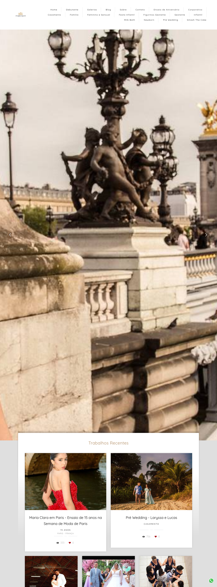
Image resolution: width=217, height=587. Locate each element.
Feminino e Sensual (98, 14)
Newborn (149, 20)
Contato (140, 9)
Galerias (92, 9)
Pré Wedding (170, 20)
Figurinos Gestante (154, 14)
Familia (74, 14)
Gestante (180, 14)
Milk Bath (129, 20)
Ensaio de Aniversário (166, 9)
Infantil (198, 14)
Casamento (54, 14)
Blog (108, 9)
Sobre (123, 9)
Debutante (72, 9)
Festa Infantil (127, 14)
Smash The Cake (196, 20)
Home (53, 9)
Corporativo (195, 9)
